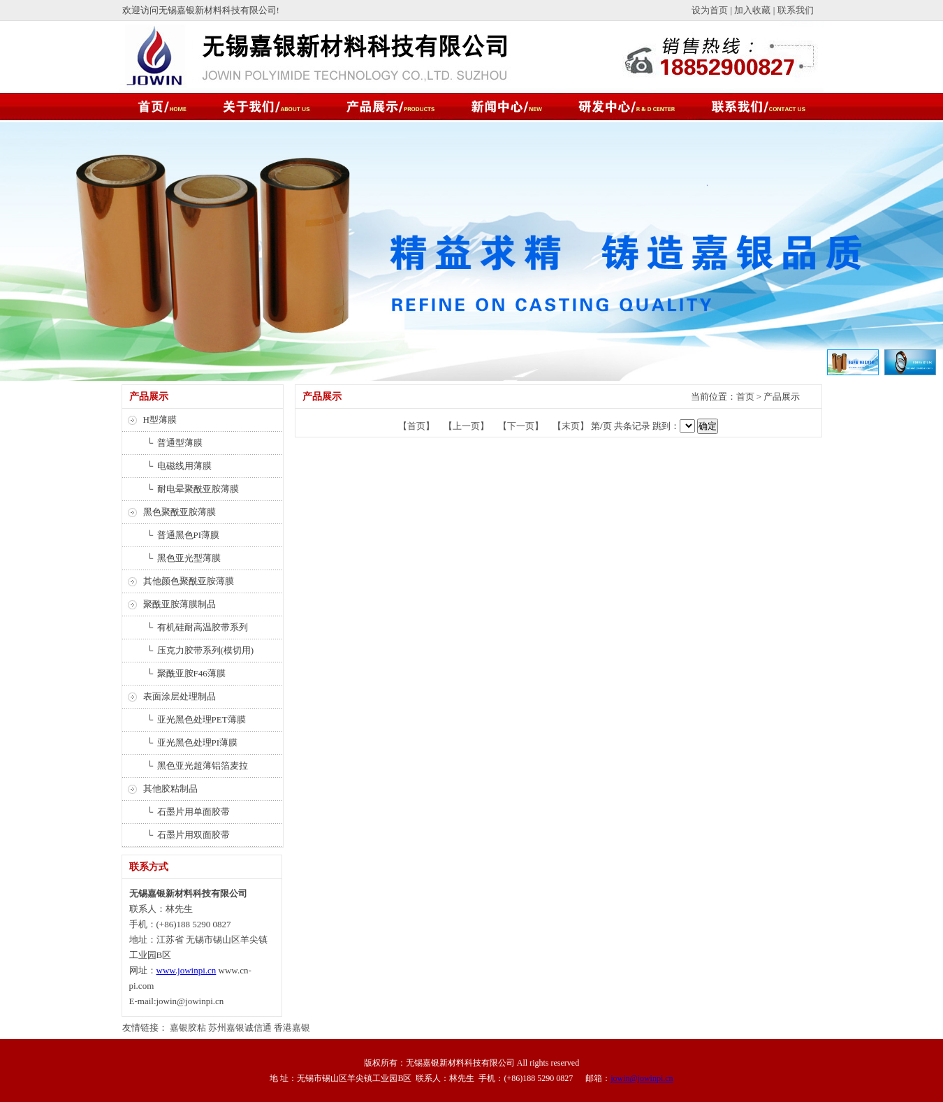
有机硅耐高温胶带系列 (202, 627)
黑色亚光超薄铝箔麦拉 (202, 765)
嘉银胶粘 (188, 1027)
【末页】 (571, 426)
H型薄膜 (160, 419)
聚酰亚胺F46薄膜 (191, 673)
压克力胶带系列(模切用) (205, 650)
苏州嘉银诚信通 (240, 1027)
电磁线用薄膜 (184, 466)
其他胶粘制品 (170, 788)
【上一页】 (466, 426)
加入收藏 (752, 10)
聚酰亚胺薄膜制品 (179, 604)
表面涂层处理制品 (179, 696)
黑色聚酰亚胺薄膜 (179, 512)
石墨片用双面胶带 (193, 834)
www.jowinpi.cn (186, 970)
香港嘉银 (292, 1027)
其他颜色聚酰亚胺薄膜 (188, 581)
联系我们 (795, 10)
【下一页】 (520, 426)
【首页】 (416, 426)
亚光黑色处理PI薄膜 (197, 742)
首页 (745, 396)
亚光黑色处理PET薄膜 (201, 719)
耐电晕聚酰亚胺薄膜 (198, 489)
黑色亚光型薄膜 (189, 558)
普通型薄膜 (180, 442)
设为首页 (710, 10)
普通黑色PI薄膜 (188, 535)
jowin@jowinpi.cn (642, 1078)
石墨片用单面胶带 (193, 811)
